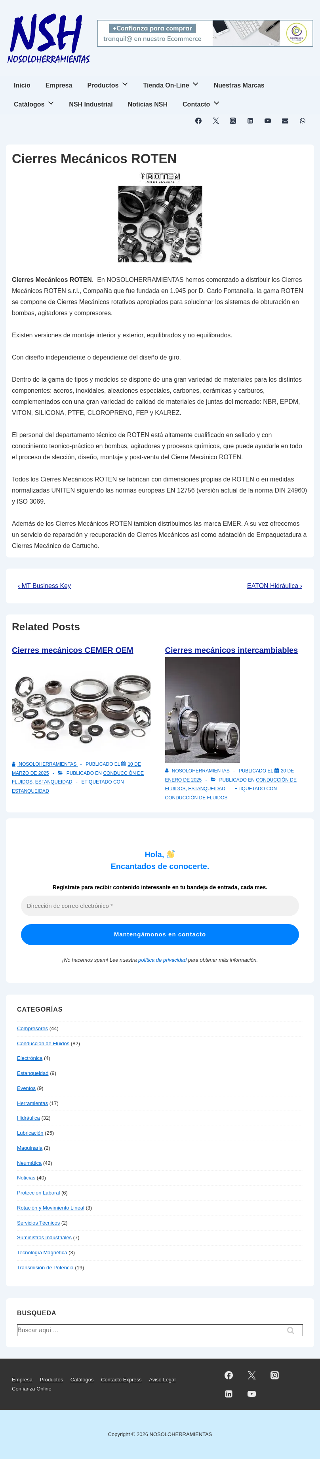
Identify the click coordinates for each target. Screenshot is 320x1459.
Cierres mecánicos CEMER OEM (72, 650)
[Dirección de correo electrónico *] (160, 906)
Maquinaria (29, 1148)
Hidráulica (28, 1118)
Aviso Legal (162, 1380)
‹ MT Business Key (44, 585)
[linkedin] (250, 120)
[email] (285, 120)
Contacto (203, 102)
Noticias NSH (148, 104)
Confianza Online (31, 1389)
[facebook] (198, 120)
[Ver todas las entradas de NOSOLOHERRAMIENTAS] (45, 764)
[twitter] (215, 120)
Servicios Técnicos (38, 1223)
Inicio (22, 85)
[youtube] (268, 120)
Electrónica (29, 1058)
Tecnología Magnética (42, 1252)
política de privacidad (162, 960)
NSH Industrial (90, 104)
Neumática (29, 1163)
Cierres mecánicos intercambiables (231, 650)
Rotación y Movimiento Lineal (50, 1208)
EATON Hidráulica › (274, 585)
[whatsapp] (302, 120)
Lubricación (30, 1133)
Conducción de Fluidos (196, 798)
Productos (109, 83)
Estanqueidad (53, 782)
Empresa (59, 85)
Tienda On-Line (173, 83)
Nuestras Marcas (239, 85)
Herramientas (32, 1103)
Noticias (26, 1178)
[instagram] (233, 120)
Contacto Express (121, 1380)
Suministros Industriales (44, 1237)
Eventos (26, 1088)
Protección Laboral (38, 1193)
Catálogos (36, 102)
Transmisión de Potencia (45, 1268)
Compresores (32, 1028)
